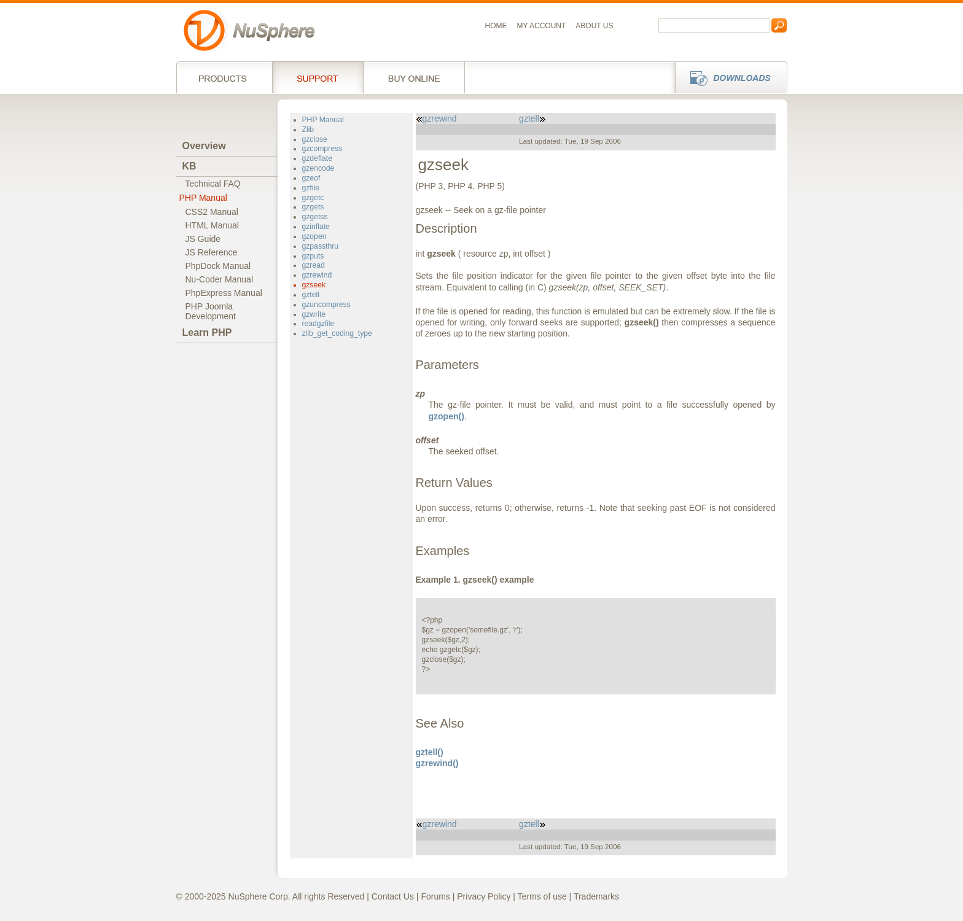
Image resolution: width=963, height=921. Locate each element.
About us (594, 25)
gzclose (314, 139)
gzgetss (315, 216)
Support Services (318, 77)
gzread (313, 265)
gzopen (314, 236)
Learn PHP (207, 332)
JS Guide (203, 239)
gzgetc (313, 197)
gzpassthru (320, 246)
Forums (435, 896)
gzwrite (314, 314)
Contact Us (393, 896)
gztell (310, 294)
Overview (204, 146)
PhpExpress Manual (223, 293)
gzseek (314, 285)
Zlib (308, 129)
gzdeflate (317, 158)
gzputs (313, 256)
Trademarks (596, 896)
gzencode (318, 168)
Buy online (414, 77)
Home (496, 25)
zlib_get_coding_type (337, 333)
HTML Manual (212, 225)
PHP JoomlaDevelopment (210, 311)
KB (189, 166)
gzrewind (317, 275)
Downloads (727, 77)
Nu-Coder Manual (219, 279)
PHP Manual (203, 198)
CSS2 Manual (211, 212)
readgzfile (318, 323)
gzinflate (316, 226)
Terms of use (542, 896)
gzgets (313, 207)
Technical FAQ (213, 183)
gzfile (310, 188)
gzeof (311, 178)
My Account (541, 25)
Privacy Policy (483, 896)
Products (224, 77)
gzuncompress (326, 304)
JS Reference (211, 252)
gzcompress (322, 148)
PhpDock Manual (218, 266)
